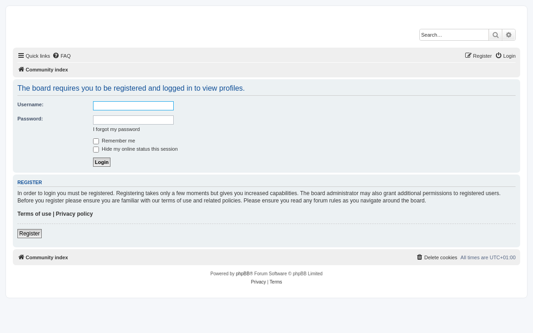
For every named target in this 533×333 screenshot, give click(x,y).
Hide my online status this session (135, 149)
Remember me (114, 140)
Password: (30, 118)
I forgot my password (116, 129)
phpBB (243, 273)
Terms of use (34, 214)
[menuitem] (61, 55)
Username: (30, 104)
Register (29, 233)
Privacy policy (74, 214)
